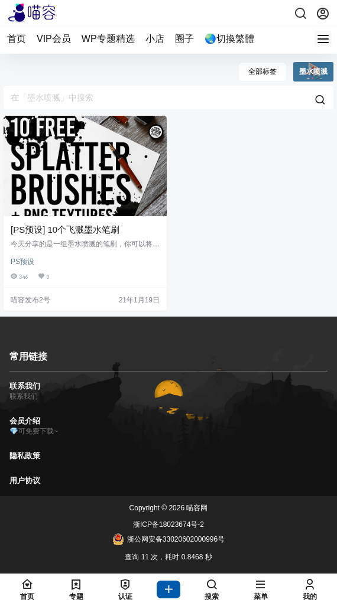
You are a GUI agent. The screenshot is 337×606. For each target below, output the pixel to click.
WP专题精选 (108, 39)
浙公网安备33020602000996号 (168, 539)
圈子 (184, 39)
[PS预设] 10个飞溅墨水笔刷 (65, 229)
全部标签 (262, 71)
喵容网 (196, 508)
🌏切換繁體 (229, 39)
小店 (154, 39)
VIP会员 (54, 39)
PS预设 (22, 262)
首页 (16, 39)
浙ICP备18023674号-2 (168, 524)
